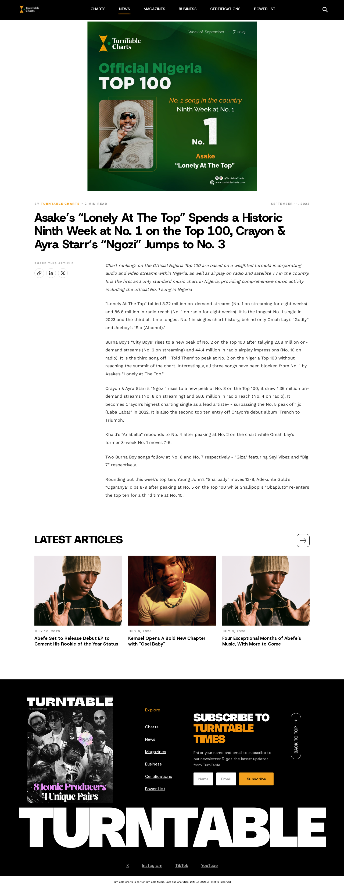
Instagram (152, 865)
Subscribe (256, 779)
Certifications (158, 776)
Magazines (155, 751)
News (150, 739)
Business (153, 764)
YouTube (209, 865)
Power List (155, 789)
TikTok (181, 865)
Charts (152, 727)
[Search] (325, 9)
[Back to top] (296, 736)
